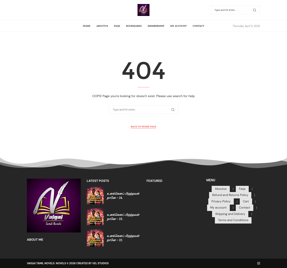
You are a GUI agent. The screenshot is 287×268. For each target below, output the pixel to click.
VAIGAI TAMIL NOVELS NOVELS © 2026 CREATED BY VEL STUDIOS (68, 263)
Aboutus (102, 25)
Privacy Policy (220, 201)
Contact (198, 25)
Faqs (117, 25)
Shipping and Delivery (230, 214)
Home (86, 25)
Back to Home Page (143, 126)
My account (178, 25)
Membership (156, 25)
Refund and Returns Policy (230, 195)
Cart (246, 201)
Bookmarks (134, 25)
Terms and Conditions (233, 220)
